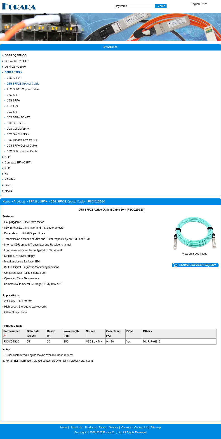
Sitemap (156, 427)
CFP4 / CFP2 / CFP (16, 61)
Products (19, 201)
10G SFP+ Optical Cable (22, 145)
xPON (8, 190)
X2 (6, 173)
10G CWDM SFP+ (18, 128)
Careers (126, 427)
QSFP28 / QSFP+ (15, 66)
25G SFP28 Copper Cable (23, 89)
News (102, 427)
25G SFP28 (14, 78)
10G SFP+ (13, 111)
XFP (7, 168)
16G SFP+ (13, 100)
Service (113, 427)
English (195, 4)
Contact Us (141, 427)
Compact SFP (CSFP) (18, 162)
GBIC (8, 185)
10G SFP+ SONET (18, 117)
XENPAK (10, 179)
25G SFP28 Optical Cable (23, 83)
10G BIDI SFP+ (16, 123)
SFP (7, 157)
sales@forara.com (82, 360)
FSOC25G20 (11, 341)
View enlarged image (194, 253)
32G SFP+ (13, 95)
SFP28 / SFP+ (13, 72)
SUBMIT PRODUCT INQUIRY (197, 265)
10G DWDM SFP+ (18, 134)
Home (6, 201)
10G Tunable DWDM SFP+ (23, 140)
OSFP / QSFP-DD (15, 55)
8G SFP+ (12, 106)
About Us (76, 427)
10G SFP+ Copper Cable (22, 151)
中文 (204, 4)
